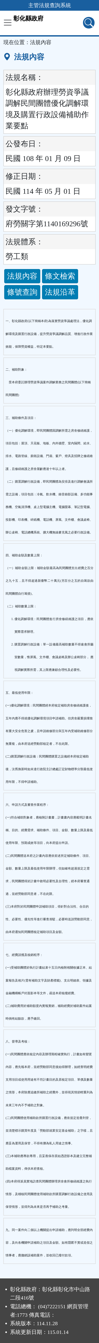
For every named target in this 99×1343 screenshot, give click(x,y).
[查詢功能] (89, 23)
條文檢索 (60, 276)
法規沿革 (60, 292)
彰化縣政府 (28, 18)
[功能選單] (7, 22)
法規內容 (22, 276)
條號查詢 (22, 292)
